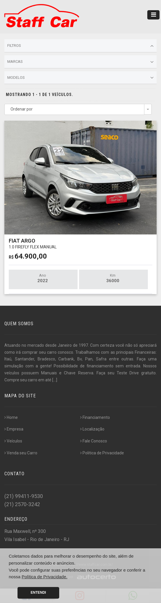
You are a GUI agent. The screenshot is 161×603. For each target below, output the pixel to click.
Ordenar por (21, 109)
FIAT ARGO (33, 243)
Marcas (80, 62)
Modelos (80, 77)
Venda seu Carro (20, 453)
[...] (54, 380)
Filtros (80, 46)
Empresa (13, 429)
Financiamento (95, 417)
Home (11, 417)
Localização (92, 429)
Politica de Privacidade (102, 453)
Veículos (13, 441)
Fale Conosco (93, 441)
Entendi (38, 592)
